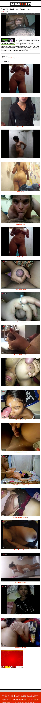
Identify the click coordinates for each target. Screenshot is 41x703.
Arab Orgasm (16, 696)
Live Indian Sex (32, 696)
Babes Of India (8, 696)
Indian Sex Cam (6, 695)
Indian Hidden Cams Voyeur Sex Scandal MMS (24, 13)
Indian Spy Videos (15, 695)
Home (2, 11)
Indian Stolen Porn (24, 695)
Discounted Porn (24, 696)
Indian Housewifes (34, 695)
